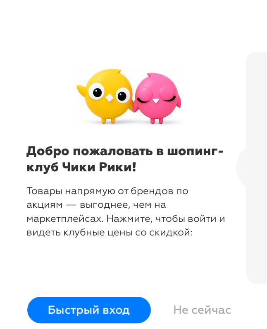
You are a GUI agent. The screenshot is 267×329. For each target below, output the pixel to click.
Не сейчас (202, 310)
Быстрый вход (89, 310)
